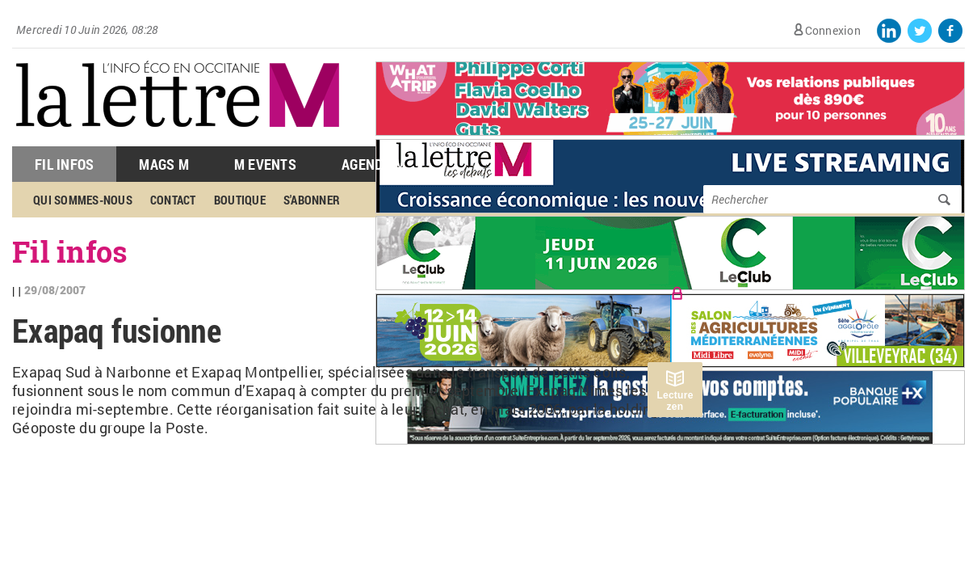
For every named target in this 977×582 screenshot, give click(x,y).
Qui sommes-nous (82, 200)
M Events (265, 164)
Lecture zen (674, 401)
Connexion (833, 30)
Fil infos (70, 251)
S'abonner (311, 200)
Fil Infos (64, 164)
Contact (173, 200)
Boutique (240, 200)
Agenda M (373, 164)
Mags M (164, 164)
